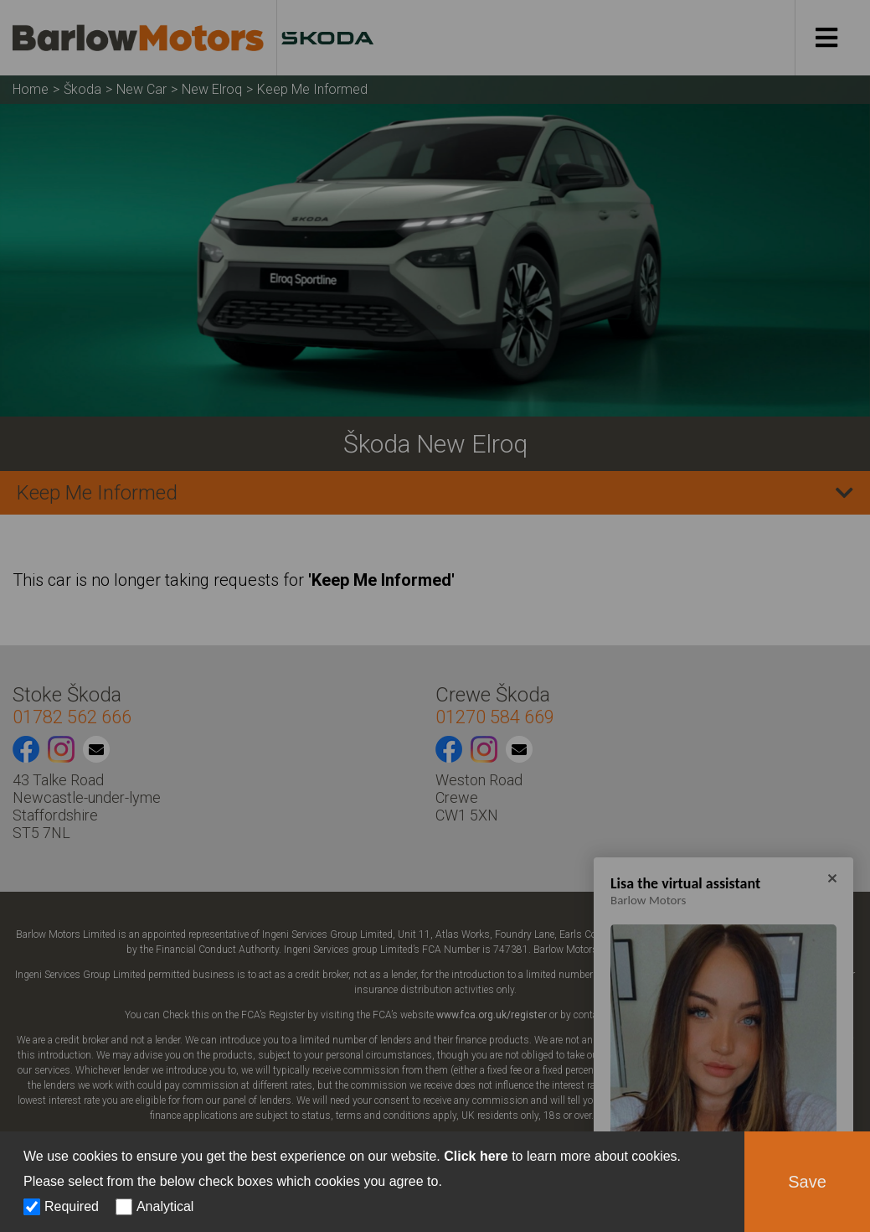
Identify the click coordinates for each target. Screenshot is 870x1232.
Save (807, 1181)
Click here (475, 1156)
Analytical (164, 1206)
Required (71, 1206)
